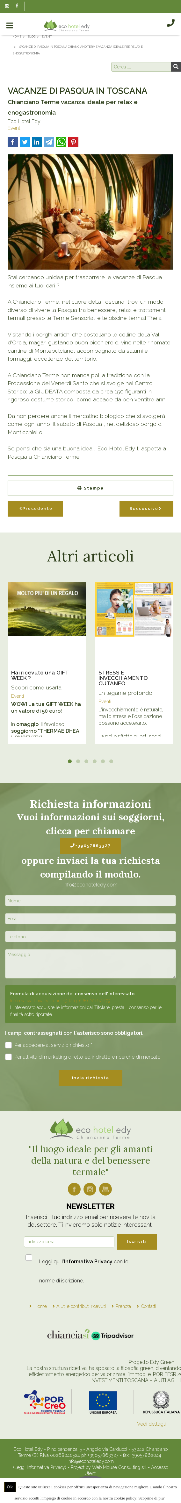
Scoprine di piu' (152, 1498)
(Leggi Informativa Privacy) (40, 1467)
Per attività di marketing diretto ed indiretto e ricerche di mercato (83, 1057)
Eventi (14, 128)
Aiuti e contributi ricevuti (81, 1306)
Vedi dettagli (151, 1424)
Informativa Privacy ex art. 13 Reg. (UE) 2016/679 (60, 1000)
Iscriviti (137, 1241)
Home (40, 1306)
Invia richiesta (90, 1078)
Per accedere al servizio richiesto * (48, 1045)
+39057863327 (90, 845)
